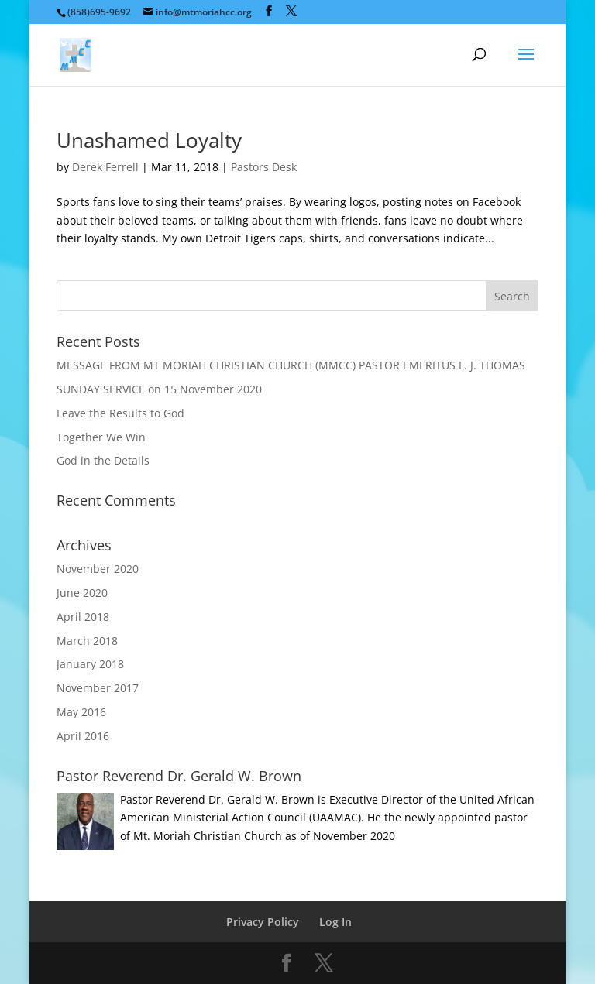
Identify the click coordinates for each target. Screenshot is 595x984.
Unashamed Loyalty (149, 140)
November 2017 (98, 688)
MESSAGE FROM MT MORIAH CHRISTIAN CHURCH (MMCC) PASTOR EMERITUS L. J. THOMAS (291, 365)
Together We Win (101, 437)
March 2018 (87, 640)
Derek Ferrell (105, 166)
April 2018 (83, 616)
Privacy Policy (262, 921)
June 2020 (82, 592)
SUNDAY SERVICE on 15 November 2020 (159, 389)
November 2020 (98, 568)
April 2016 (83, 736)
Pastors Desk (264, 166)
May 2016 (81, 712)
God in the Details (103, 460)
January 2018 (90, 664)
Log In (335, 921)
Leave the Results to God (120, 413)
